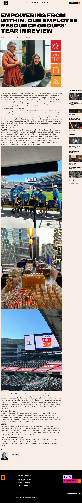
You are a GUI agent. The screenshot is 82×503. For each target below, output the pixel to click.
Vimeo (28, 493)
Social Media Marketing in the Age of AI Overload (75, 182)
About (27, 2)
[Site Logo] (6, 3)
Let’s (67, 477)
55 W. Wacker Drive (24, 479)
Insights (50, 2)
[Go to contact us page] (74, 3)
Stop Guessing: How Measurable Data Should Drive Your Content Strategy (75, 117)
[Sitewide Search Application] (66, 2)
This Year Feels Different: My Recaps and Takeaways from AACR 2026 (75, 104)
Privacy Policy (34, 497)
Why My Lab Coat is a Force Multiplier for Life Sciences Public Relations (75, 166)
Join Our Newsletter (73, 493)
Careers (58, 2)
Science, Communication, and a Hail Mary (75, 133)
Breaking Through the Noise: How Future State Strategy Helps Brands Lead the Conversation (74, 149)
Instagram (20, 493)
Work (43, 2)
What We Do (36, 2)
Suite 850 (20, 481)
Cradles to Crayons (43, 132)
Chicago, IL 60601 (23, 482)
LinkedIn (35, 493)
